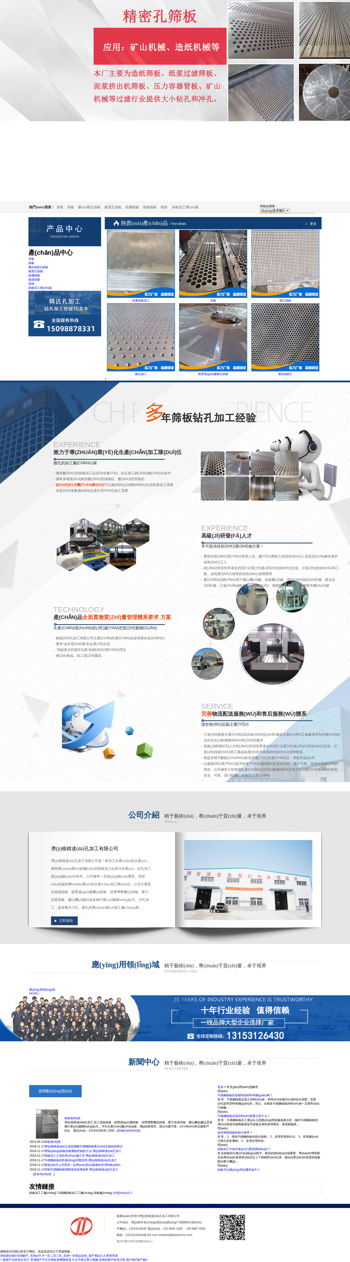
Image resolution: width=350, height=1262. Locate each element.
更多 (313, 224)
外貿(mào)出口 (122, 1193)
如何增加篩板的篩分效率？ (235, 1132)
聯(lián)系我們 (221, 1205)
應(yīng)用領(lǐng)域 (42, 989)
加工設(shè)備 (115, 1205)
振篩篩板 (150, 207)
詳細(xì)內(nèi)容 (129, 1130)
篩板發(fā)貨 (72, 1118)
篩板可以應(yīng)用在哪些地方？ (239, 1169)
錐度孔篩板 (113, 207)
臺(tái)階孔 (285, 374)
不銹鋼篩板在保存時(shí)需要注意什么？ (244, 1116)
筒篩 (163, 207)
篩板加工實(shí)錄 (185, 207)
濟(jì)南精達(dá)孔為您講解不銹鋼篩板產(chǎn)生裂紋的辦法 (83, 1146)
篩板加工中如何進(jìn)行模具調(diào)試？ (244, 1149)
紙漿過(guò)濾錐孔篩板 (213, 374)
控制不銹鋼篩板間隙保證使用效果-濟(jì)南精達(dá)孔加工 (81, 1169)
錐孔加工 (141, 374)
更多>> (222, 1087)
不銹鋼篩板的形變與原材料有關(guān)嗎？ (245, 1095)
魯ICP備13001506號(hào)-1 (135, 1241)
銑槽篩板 (132, 207)
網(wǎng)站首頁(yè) (42, 1205)
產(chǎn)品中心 (68, 1205)
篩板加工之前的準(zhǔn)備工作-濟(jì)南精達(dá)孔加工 (79, 1155)
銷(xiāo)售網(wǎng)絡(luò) (191, 1205)
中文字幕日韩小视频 (85, 1260)
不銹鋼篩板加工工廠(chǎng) (75, 1193)
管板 (60, 207)
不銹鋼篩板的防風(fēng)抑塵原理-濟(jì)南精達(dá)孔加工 (80, 1160)
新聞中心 (134, 1205)
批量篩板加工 (141, 300)
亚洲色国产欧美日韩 (112, 1260)
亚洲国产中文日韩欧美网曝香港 (50, 1260)
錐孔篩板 (285, 300)
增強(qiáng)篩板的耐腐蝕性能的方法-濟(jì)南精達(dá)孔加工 (83, 1151)
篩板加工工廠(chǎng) (42, 1193)
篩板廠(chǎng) (103, 1193)
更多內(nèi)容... (44, 1174)
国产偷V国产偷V (137, 1260)
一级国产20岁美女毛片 (14, 1260)
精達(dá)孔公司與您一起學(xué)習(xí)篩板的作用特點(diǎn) (82, 1165)
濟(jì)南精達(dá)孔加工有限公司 (84, 848)
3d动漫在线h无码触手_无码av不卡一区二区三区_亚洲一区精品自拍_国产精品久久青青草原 (59, 1255)
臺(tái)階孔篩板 (89, 207)
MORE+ (34, 993)
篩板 (70, 207)
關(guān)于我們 (92, 1205)
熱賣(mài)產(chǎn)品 (153, 223)
